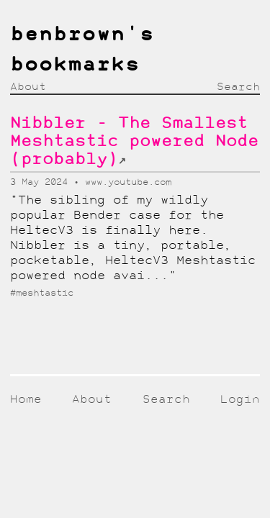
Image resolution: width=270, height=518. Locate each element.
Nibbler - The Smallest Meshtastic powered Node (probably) (134, 142)
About (28, 87)
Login (240, 399)
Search (238, 87)
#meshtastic (41, 293)
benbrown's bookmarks (82, 50)
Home (26, 399)
